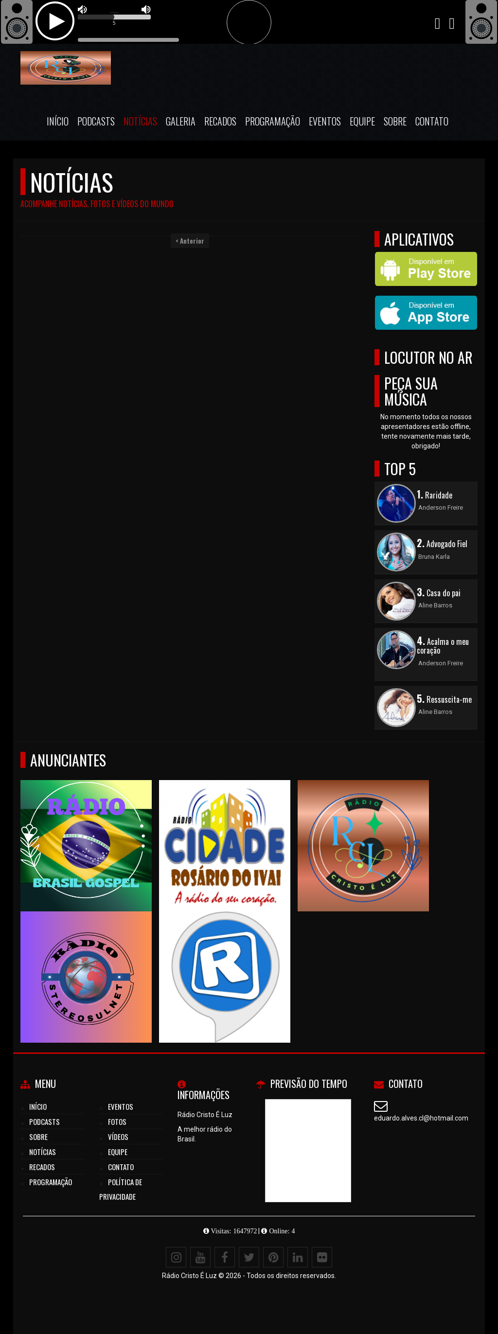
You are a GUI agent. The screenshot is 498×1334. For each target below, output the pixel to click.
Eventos (325, 121)
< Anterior (190, 241)
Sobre (395, 121)
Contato (431, 121)
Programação (272, 121)
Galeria (181, 121)
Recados (220, 121)
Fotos (117, 1121)
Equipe (362, 121)
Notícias (140, 121)
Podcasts (96, 121)
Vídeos (118, 1136)
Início (58, 121)
